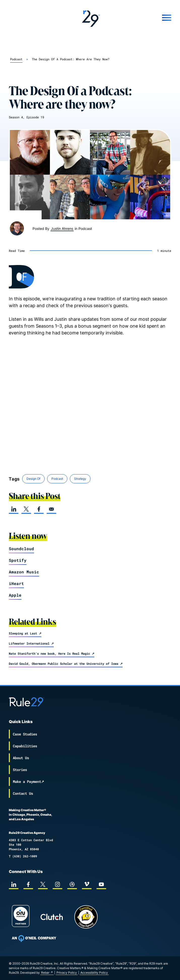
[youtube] (101, 884)
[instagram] (57, 884)
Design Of (33, 479)
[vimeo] (87, 884)
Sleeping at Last (23, 633)
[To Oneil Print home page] (34, 938)
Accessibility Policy (94, 972)
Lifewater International (29, 643)
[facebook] (39, 509)
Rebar (45, 972)
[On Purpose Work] (21, 917)
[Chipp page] (86, 917)
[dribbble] (72, 884)
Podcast (57, 479)
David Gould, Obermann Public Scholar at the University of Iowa (63, 663)
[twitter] (26, 509)
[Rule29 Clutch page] (52, 917)
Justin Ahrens (62, 228)
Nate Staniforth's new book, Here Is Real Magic (49, 653)
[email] (51, 509)
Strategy (80, 479)
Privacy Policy (66, 972)
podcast (16, 59)
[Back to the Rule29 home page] (90, 18)
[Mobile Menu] (144, 18)
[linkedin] (13, 509)
